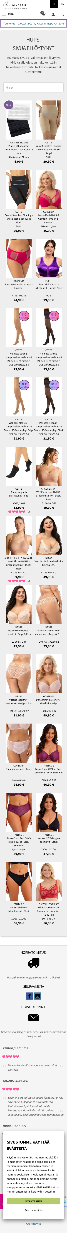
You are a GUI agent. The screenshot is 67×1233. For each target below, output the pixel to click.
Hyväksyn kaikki (33, 1200)
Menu (8, 14)
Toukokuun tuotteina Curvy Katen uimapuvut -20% (33, 23)
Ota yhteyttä (33, 1223)
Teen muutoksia (33, 1210)
